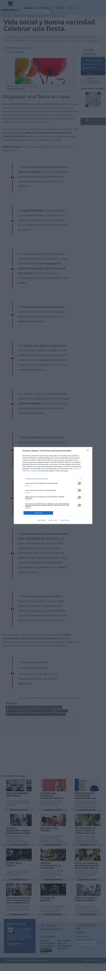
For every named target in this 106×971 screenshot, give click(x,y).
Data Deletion (41, 520)
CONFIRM (38, 513)
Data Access (53, 520)
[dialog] (53, 485)
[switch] (78, 483)
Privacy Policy (64, 520)
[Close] (88, 451)
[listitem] (53, 479)
